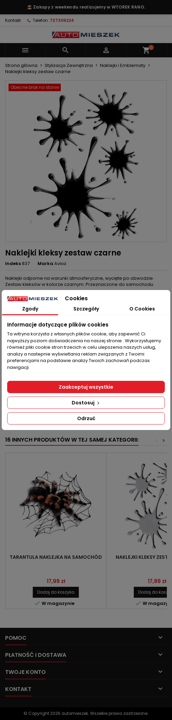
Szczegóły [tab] (86, 308)
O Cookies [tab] (142, 308)
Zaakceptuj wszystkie (86, 387)
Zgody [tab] (30, 308)
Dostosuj (86, 402)
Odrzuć (86, 418)
